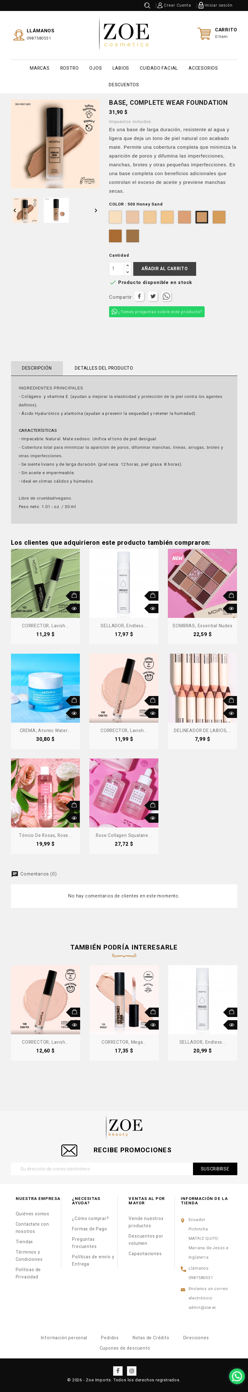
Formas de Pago (89, 1229)
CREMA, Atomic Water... (45, 730)
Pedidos (110, 1338)
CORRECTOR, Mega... (124, 1042)
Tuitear (152, 296)
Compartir (139, 296)
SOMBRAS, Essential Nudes (202, 626)
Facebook (118, 1371)
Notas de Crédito (151, 1338)
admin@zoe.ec (203, 1307)
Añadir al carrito (164, 268)
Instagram (131, 1371)
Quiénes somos (32, 1214)
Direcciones (196, 1338)
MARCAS (40, 68)
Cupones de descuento (125, 1348)
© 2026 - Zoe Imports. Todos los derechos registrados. (123, 1380)
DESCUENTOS (124, 85)
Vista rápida (75, 608)
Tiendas (24, 1242)
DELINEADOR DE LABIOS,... (202, 730)
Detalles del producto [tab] (104, 368)
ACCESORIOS (203, 68)
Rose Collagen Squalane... (124, 835)
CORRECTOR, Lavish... (45, 626)
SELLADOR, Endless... (124, 626)
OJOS (95, 68)
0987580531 (39, 38)
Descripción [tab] (37, 368)
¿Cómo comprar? (90, 1218)
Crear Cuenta (177, 5)
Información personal (64, 1338)
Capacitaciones (145, 1253)
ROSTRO (69, 68)
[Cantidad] (116, 269)
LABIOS (121, 68)
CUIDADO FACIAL (159, 68)
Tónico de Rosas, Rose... (45, 835)
